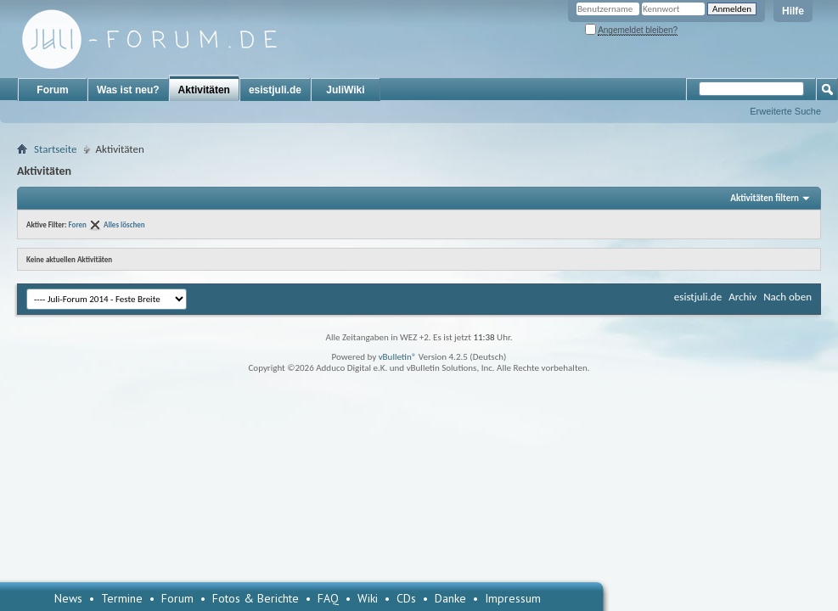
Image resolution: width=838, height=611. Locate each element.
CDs (406, 598)
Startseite (55, 149)
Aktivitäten (204, 90)
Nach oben (787, 296)
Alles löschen (124, 224)
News (68, 598)
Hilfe (793, 11)
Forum (52, 90)
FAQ (328, 598)
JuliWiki (345, 90)
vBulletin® (398, 356)
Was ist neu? (128, 90)
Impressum (513, 598)
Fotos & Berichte (255, 598)
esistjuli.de (275, 90)
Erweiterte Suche (785, 111)
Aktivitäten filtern (764, 198)
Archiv (742, 296)
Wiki (367, 598)
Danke (450, 598)
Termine (122, 598)
